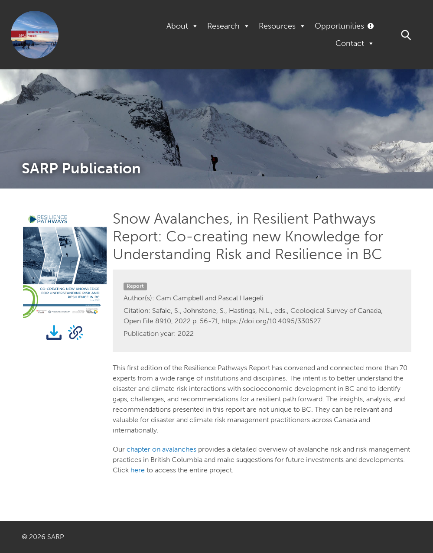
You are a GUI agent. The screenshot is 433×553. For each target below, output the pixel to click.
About (182, 26)
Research (228, 26)
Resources (282, 26)
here (137, 470)
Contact (354, 43)
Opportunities (339, 26)
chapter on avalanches (161, 449)
